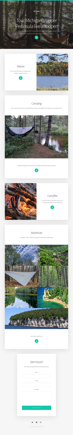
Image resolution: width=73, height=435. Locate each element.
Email (36, 380)
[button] (36, 37)
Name (36, 372)
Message (36, 389)
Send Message (36, 407)
